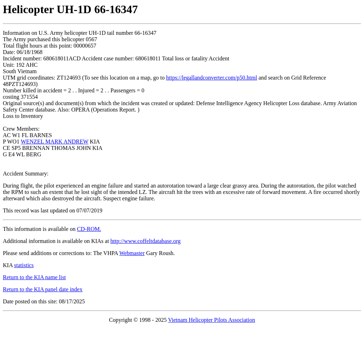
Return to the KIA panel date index (42, 289)
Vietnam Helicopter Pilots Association (211, 320)
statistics (24, 265)
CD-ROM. (89, 229)
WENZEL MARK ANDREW (54, 142)
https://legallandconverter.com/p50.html (211, 78)
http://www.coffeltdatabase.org (146, 241)
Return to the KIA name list (34, 277)
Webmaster (132, 253)
